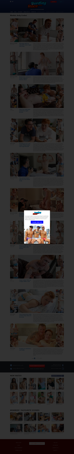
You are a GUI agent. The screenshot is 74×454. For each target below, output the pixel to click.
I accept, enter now (37, 222)
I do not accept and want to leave (37, 224)
